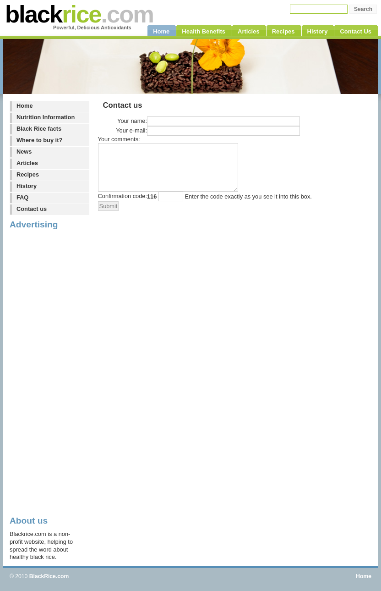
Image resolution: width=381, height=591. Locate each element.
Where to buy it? (39, 140)
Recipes (27, 174)
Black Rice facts (38, 128)
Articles (27, 163)
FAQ (22, 197)
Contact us (31, 208)
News (24, 151)
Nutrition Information (45, 117)
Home (24, 105)
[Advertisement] (46, 371)
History (26, 185)
